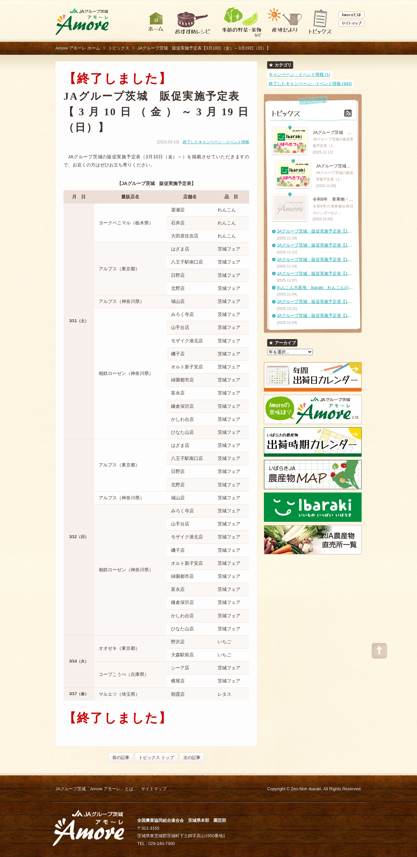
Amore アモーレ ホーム (77, 48)
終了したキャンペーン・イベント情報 (216, 142)
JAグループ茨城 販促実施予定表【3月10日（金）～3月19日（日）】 (204, 48)
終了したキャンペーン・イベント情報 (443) (310, 83)
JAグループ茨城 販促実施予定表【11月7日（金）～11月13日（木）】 (345, 273)
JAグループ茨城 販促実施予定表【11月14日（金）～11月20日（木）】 (346, 259)
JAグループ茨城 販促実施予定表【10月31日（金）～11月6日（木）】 (345, 301)
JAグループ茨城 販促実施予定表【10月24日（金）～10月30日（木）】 (346, 315)
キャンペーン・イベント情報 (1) (299, 74)
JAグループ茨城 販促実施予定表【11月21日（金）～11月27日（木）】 (346, 245)
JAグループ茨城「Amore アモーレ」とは (94, 788)
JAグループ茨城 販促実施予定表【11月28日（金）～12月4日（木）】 (345, 231)
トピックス (118, 48)
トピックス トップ (156, 757)
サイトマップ (153, 788)
